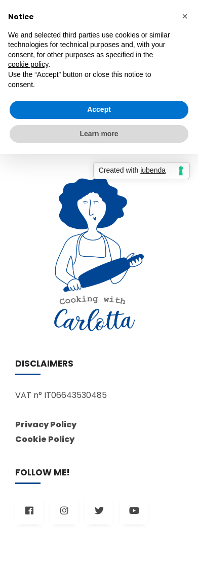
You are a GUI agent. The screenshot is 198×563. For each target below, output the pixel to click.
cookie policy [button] (28, 64)
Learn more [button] (99, 134)
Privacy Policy (45, 424)
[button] (185, 16)
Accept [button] (99, 109)
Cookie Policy (44, 439)
